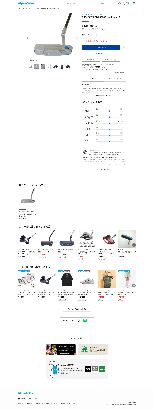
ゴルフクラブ (31, 8)
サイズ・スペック (115, 79)
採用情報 (29, 403)
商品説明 (93, 79)
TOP (19, 8)
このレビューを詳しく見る (115, 164)
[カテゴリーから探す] (102, 3)
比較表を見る (110, 59)
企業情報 (20, 403)
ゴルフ (23, 8)
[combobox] (78, 3)
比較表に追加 (91, 59)
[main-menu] (134, 3)
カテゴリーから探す (77, 338)
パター (37, 8)
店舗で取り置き (101, 53)
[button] (28, 38)
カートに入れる (101, 47)
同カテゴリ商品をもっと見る (77, 309)
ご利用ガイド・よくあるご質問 (28, 398)
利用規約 (38, 403)
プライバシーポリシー (50, 403)
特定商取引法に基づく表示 (68, 403)
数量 (83, 35)
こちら (98, 66)
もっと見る (103, 169)
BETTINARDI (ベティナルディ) (92, 14)
